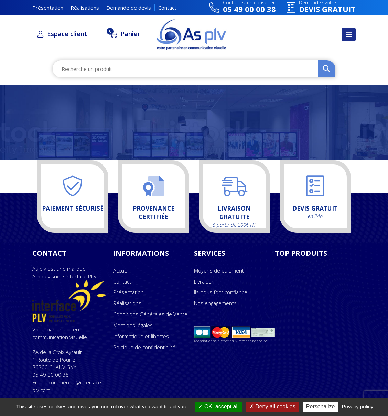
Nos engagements (215, 303)
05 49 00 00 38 (50, 374)
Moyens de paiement (219, 270)
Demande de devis (128, 7)
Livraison (204, 281)
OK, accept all (218, 406)
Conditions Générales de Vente (150, 314)
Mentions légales (133, 325)
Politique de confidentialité (144, 347)
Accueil (121, 270)
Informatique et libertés (141, 336)
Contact (167, 7)
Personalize (320, 406)
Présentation (47, 7)
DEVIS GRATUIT (349, 143)
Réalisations (85, 7)
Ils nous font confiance (220, 292)
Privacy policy (358, 406)
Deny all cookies (272, 406)
